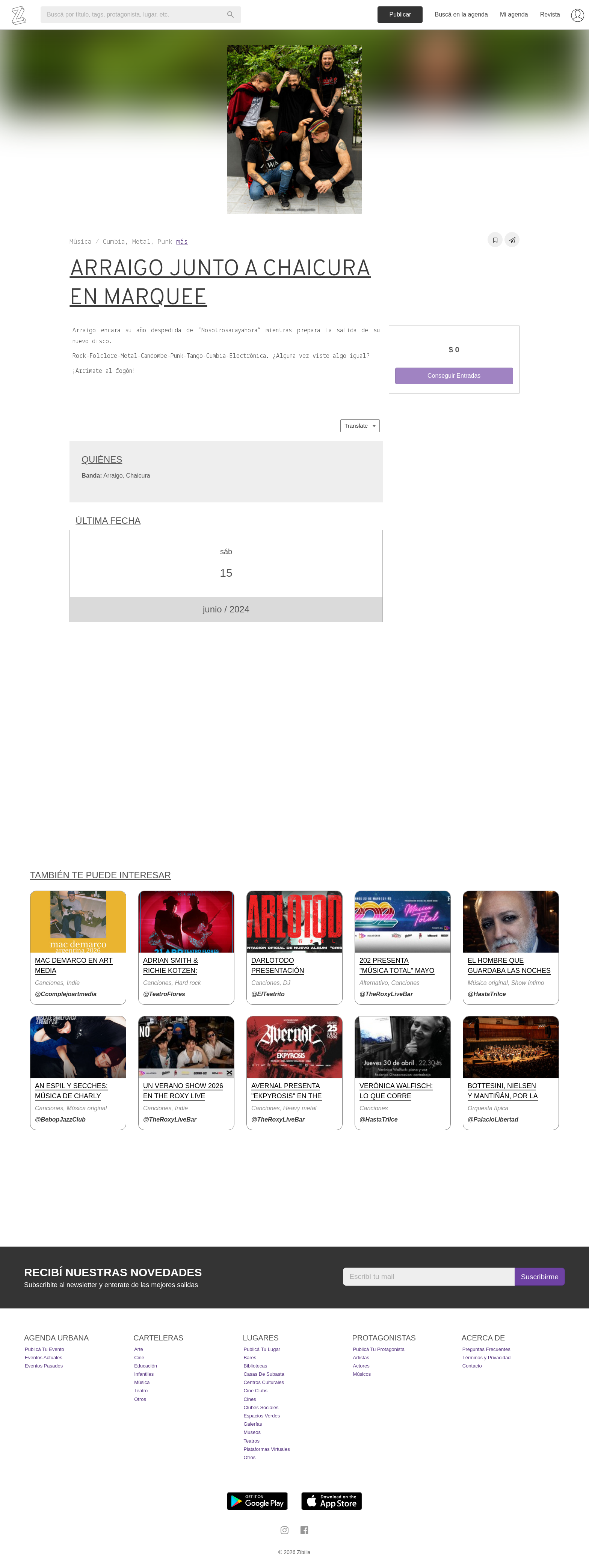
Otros (140, 1399)
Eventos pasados (44, 1366)
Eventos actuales (43, 1357)
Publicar (400, 14)
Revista (550, 14)
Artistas (361, 1357)
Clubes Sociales (260, 1407)
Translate (359, 425)
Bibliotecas (255, 1366)
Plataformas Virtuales (266, 1449)
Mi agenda (514, 14)
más (182, 242)
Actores (361, 1366)
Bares (249, 1357)
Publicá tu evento (44, 1349)
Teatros (251, 1441)
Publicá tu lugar (261, 1349)
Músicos (362, 1374)
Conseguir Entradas (453, 375)
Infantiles (144, 1374)
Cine (139, 1357)
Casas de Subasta (263, 1374)
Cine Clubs (255, 1390)
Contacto (472, 1366)
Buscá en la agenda (461, 14)
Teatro (141, 1390)
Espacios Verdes (261, 1416)
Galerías (252, 1424)
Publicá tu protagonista (379, 1349)
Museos (252, 1432)
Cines (249, 1399)
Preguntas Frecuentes (486, 1349)
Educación (145, 1366)
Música (142, 1382)
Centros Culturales (263, 1382)
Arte (138, 1349)
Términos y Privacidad (486, 1357)
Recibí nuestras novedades (113, 1272)
